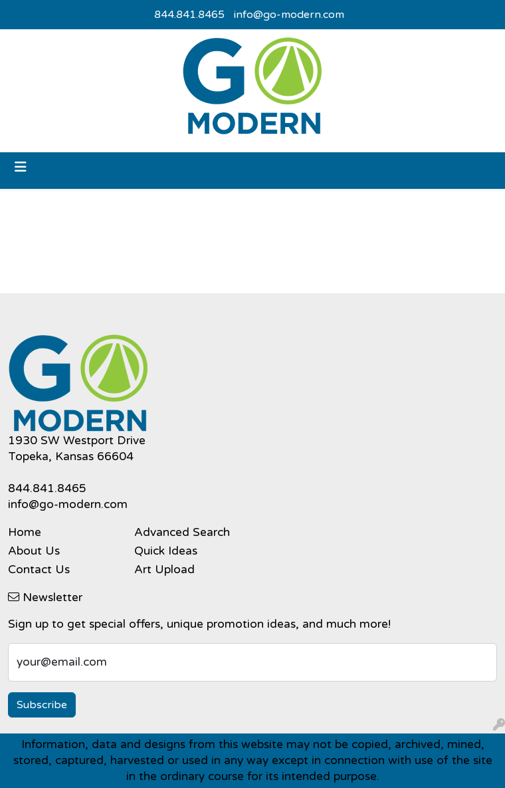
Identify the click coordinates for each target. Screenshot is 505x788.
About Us (34, 551)
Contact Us (39, 570)
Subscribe (42, 705)
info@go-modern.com (289, 14)
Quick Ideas (165, 551)
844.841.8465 (189, 14)
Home (24, 532)
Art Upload (164, 570)
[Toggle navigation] (21, 167)
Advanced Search (182, 532)
